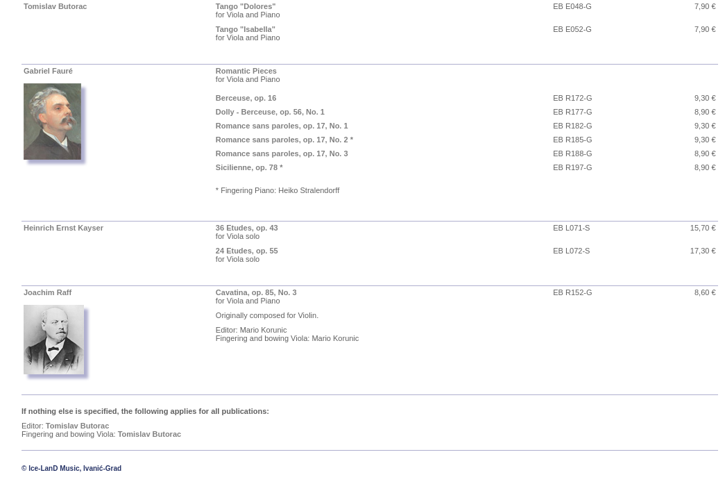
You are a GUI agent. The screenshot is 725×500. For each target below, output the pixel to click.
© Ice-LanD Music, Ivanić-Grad (71, 468)
